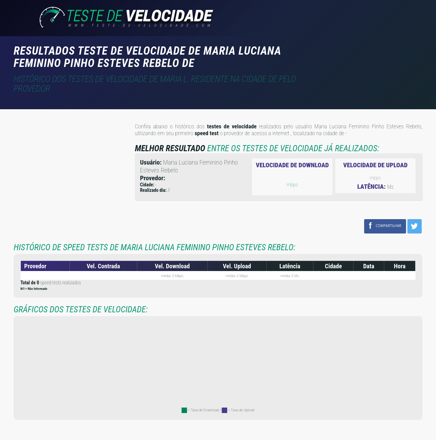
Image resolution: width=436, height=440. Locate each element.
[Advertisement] (365, 54)
